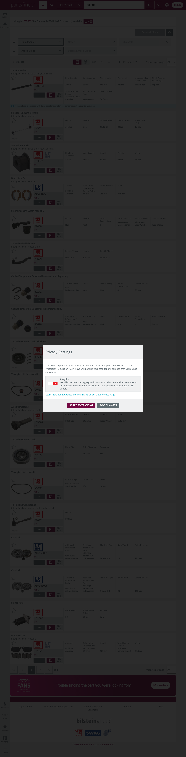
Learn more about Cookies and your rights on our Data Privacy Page (80, 394)
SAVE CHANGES (108, 405)
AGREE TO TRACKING (81, 405)
